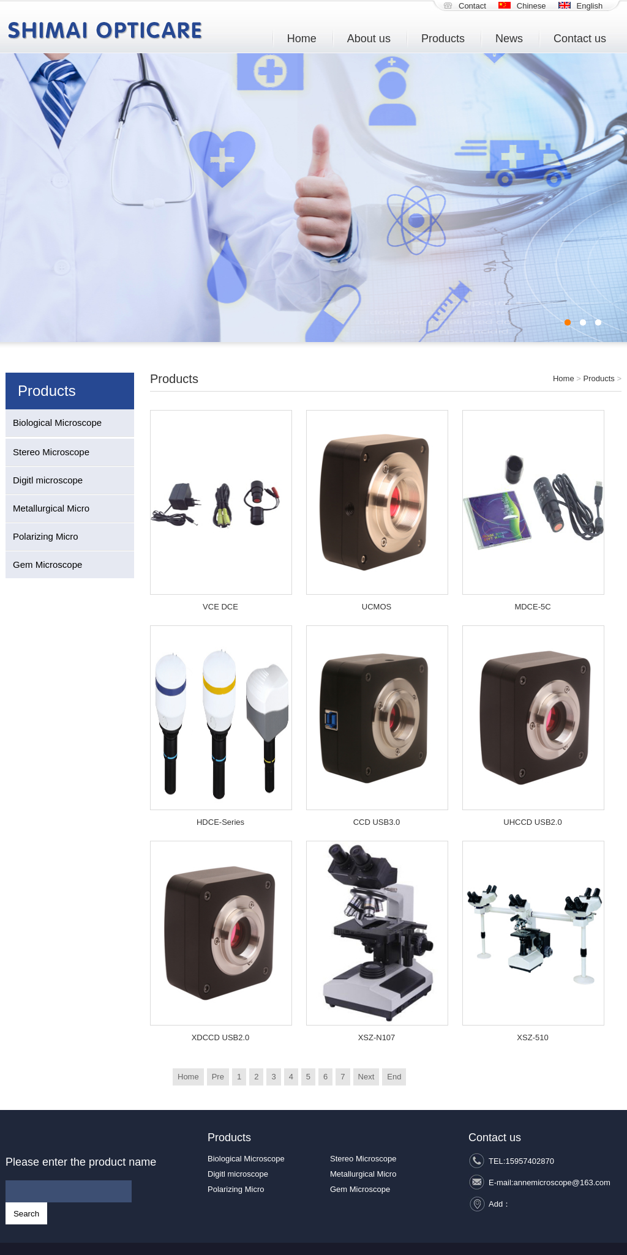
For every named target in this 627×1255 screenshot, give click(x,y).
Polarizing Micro (45, 536)
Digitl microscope (48, 480)
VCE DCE (220, 606)
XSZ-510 (532, 1037)
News (509, 38)
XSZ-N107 (377, 1037)
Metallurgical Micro (51, 508)
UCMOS (376, 606)
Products (443, 38)
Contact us (580, 38)
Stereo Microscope (51, 452)
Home (302, 38)
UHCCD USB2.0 (532, 822)
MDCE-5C (532, 606)
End (394, 1076)
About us (369, 38)
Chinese (531, 5)
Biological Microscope (57, 422)
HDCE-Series (220, 822)
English (590, 5)
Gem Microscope (47, 564)
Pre (218, 1076)
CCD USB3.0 (376, 822)
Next (366, 1076)
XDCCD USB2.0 (221, 1037)
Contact (472, 5)
